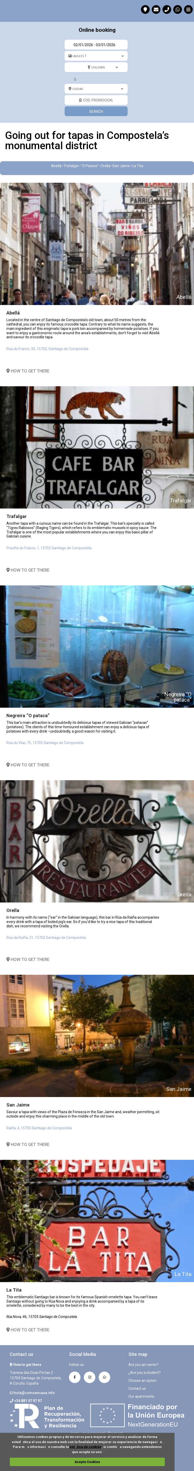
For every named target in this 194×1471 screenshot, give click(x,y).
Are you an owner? (143, 1365)
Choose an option (142, 1380)
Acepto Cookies (87, 1462)
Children (98, 67)
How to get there (27, 370)
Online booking (97, 30)
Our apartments (141, 1396)
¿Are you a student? (144, 1373)
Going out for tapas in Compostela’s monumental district (10, 10)
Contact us (137, 1388)
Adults (78, 56)
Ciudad (77, 89)
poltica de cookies (85, 1447)
